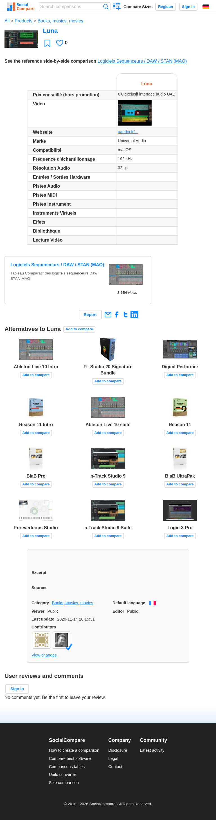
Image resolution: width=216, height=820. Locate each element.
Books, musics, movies (60, 21)
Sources (40, 587)
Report (90, 314)
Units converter (62, 774)
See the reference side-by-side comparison (50, 61)
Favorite (47, 43)
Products (23, 21)
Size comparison (64, 782)
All (7, 21)
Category (40, 603)
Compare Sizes (137, 6)
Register (165, 6)
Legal (113, 758)
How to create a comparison (74, 750)
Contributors (44, 627)
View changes (44, 655)
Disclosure (117, 750)
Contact (115, 766)
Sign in (188, 6)
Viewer (38, 611)
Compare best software (70, 758)
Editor (118, 611)
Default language (128, 603)
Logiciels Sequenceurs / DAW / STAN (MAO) (142, 61)
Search (106, 6)
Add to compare (79, 329)
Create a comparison (117, 7)
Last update (43, 619)
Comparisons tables (67, 766)
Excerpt (39, 572)
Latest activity (152, 750)
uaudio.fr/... (128, 132)
